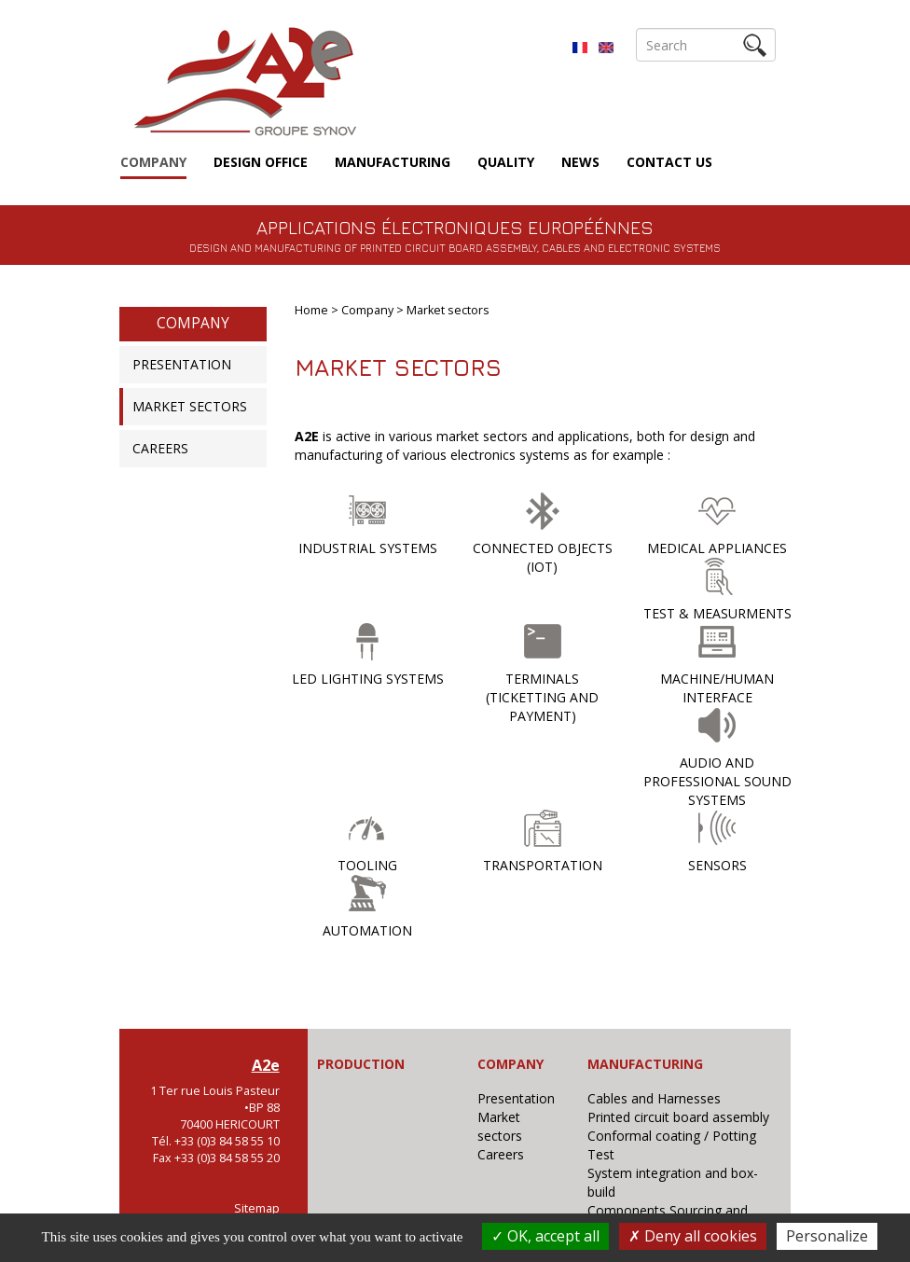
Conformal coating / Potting (671, 1135)
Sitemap (257, 1208)
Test (600, 1154)
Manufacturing (392, 162)
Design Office (261, 162)
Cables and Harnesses (654, 1098)
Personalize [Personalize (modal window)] (827, 1236)
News (580, 162)
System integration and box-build (672, 1182)
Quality (505, 162)
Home (311, 310)
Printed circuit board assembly (678, 1117)
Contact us (669, 162)
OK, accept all (545, 1236)
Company (153, 162)
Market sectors (189, 406)
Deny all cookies (692, 1236)
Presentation (181, 364)
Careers (160, 448)
